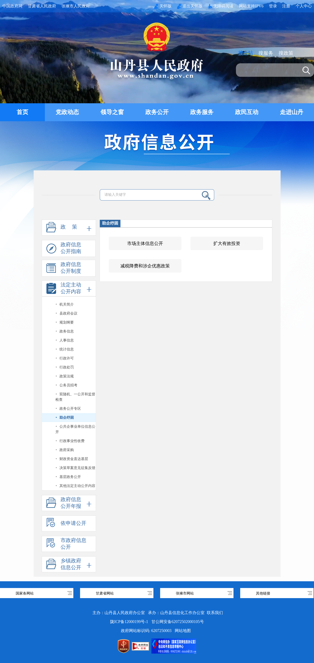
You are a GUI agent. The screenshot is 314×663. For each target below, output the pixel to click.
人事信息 (66, 340)
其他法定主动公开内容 (77, 486)
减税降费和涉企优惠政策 (145, 265)
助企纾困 (66, 417)
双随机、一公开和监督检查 (75, 396)
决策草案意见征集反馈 (77, 468)
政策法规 (66, 376)
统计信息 (66, 349)
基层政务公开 (70, 477)
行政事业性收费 (72, 441)
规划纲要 (66, 322)
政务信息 (66, 331)
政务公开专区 (70, 408)
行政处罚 (66, 367)
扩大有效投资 (226, 243)
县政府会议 (68, 313)
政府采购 (66, 450)
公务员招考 (68, 385)
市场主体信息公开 (145, 243)
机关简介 (66, 304)
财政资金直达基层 (73, 459)
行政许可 (66, 358)
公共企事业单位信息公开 (75, 429)
